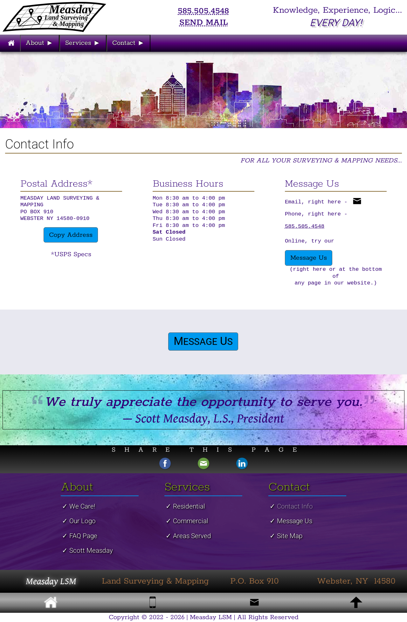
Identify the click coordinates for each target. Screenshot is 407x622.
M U (203, 341)
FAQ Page (83, 536)
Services (83, 43)
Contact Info (295, 506)
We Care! (82, 506)
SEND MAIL (203, 22)
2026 (177, 617)
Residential (189, 506)
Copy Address (71, 235)
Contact (129, 43)
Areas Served (192, 536)
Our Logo (82, 521)
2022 (156, 617)
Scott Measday (91, 551)
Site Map (289, 536)
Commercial (190, 521)
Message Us (308, 258)
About (40, 43)
